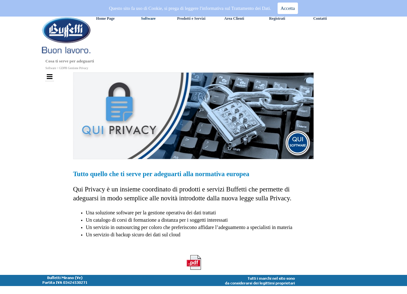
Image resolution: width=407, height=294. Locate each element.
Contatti (320, 18)
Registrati (277, 18)
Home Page (105, 18)
